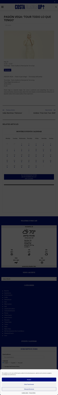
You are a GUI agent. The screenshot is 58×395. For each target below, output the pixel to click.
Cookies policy (25, 392)
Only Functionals (29, 384)
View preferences (29, 389)
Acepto (29, 379)
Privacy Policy (32, 392)
